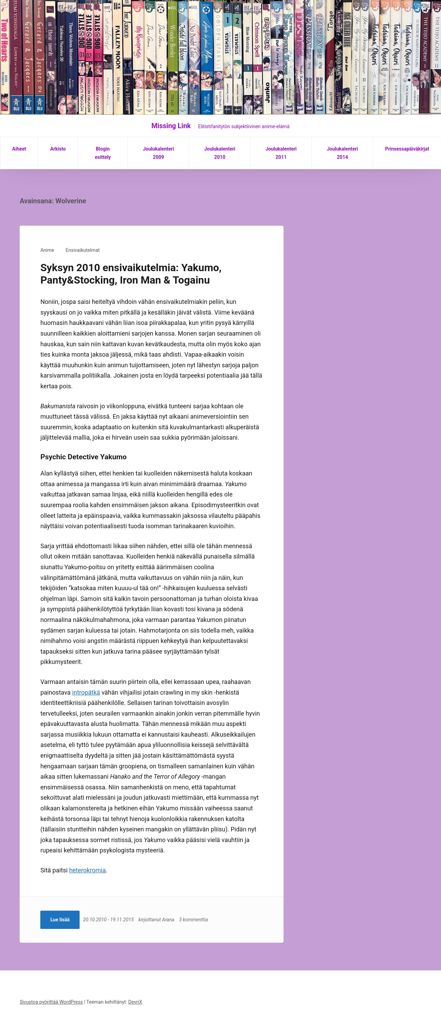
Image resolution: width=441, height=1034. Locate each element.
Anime (47, 250)
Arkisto (58, 149)
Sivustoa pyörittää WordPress (51, 1002)
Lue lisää (60, 919)
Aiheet (19, 149)
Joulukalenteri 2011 (281, 153)
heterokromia (87, 870)
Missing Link (171, 126)
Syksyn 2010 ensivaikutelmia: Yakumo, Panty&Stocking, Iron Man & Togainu (131, 274)
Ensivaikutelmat (83, 250)
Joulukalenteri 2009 (158, 153)
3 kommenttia (195, 919)
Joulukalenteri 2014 (342, 153)
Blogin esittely (103, 153)
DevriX (135, 1002)
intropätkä (86, 692)
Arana (169, 919)
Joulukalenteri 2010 (219, 153)
